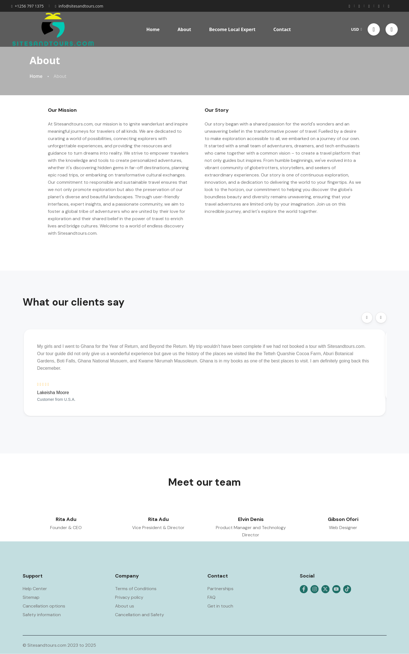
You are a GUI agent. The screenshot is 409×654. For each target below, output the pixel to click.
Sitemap (31, 597)
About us (124, 606)
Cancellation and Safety (139, 615)
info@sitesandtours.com (79, 6)
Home (153, 29)
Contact (282, 29)
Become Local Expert (232, 29)
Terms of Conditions (135, 589)
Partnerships (220, 589)
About (184, 29)
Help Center (35, 589)
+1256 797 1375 (27, 6)
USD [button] (356, 29)
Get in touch (220, 606)
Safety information (42, 615)
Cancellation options (44, 606)
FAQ (211, 597)
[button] (374, 29)
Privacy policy (129, 597)
